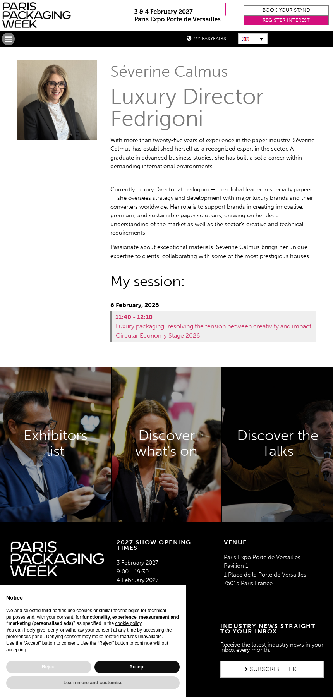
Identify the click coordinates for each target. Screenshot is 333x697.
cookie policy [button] (128, 623)
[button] (286, 10)
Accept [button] (137, 667)
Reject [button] (49, 667)
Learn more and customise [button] (93, 682)
